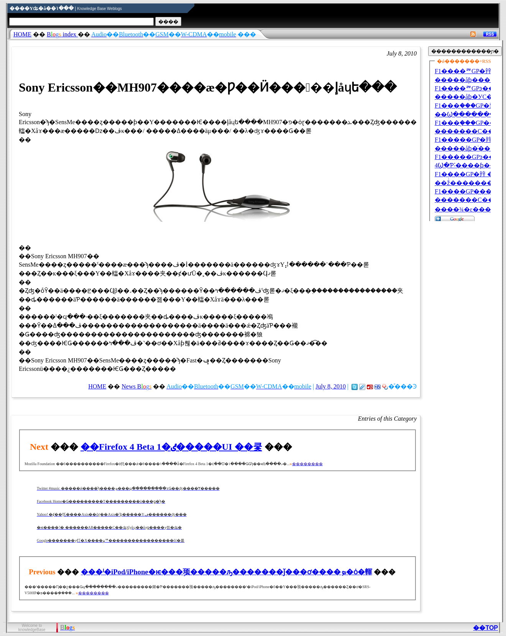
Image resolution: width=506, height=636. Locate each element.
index (62, 34)
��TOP (485, 628)
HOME (22, 34)
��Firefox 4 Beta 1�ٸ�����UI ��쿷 (171, 447)
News (136, 386)
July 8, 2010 (330, 386)
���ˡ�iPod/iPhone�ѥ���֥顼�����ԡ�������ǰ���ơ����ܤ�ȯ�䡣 (226, 572)
